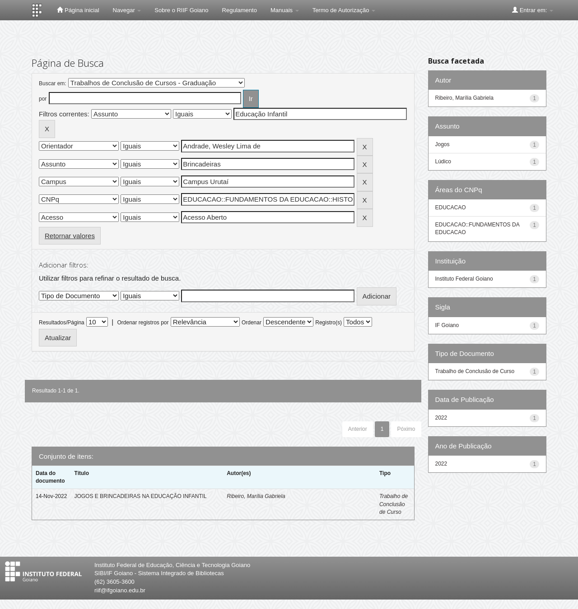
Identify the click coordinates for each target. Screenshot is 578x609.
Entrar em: (532, 10)
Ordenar (251, 322)
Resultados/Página (61, 322)
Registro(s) (328, 322)
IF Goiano (447, 325)
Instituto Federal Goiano (464, 279)
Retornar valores (70, 236)
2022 (441, 418)
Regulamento (239, 10)
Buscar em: (52, 83)
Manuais (284, 10)
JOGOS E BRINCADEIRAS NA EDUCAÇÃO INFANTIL (140, 496)
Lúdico (443, 161)
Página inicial (78, 10)
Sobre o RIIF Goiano (181, 10)
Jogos (442, 144)
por (43, 99)
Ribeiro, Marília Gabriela (256, 496)
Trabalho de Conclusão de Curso (393, 504)
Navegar (127, 10)
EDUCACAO (450, 207)
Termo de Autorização (343, 10)
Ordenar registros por (142, 322)
